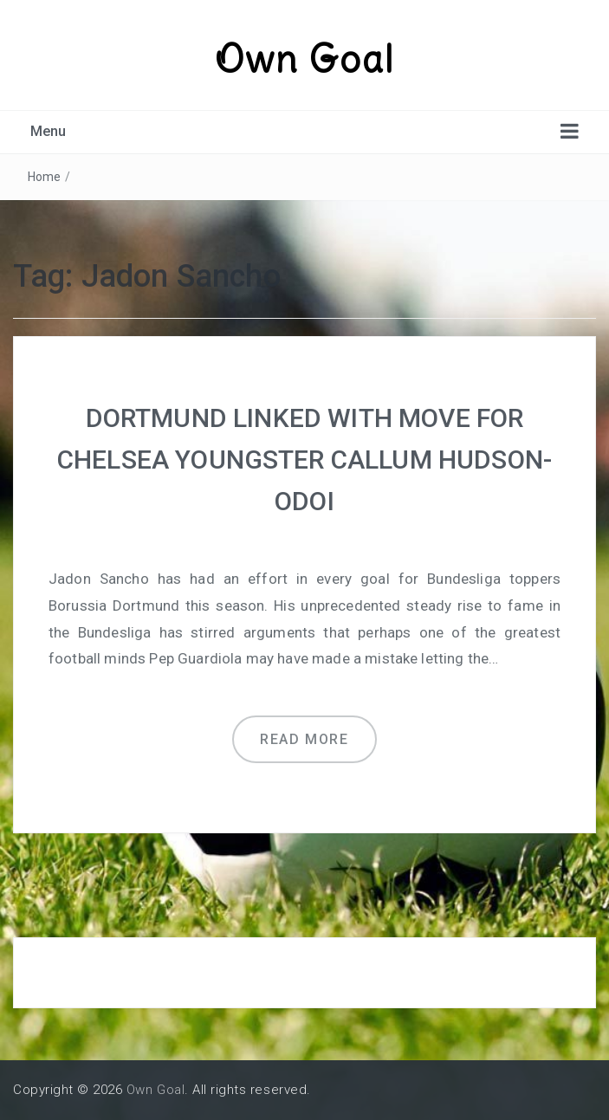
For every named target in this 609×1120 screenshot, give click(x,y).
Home (45, 177)
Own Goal (305, 58)
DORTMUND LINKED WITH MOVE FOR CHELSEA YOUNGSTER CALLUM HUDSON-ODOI (304, 459)
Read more (304, 739)
